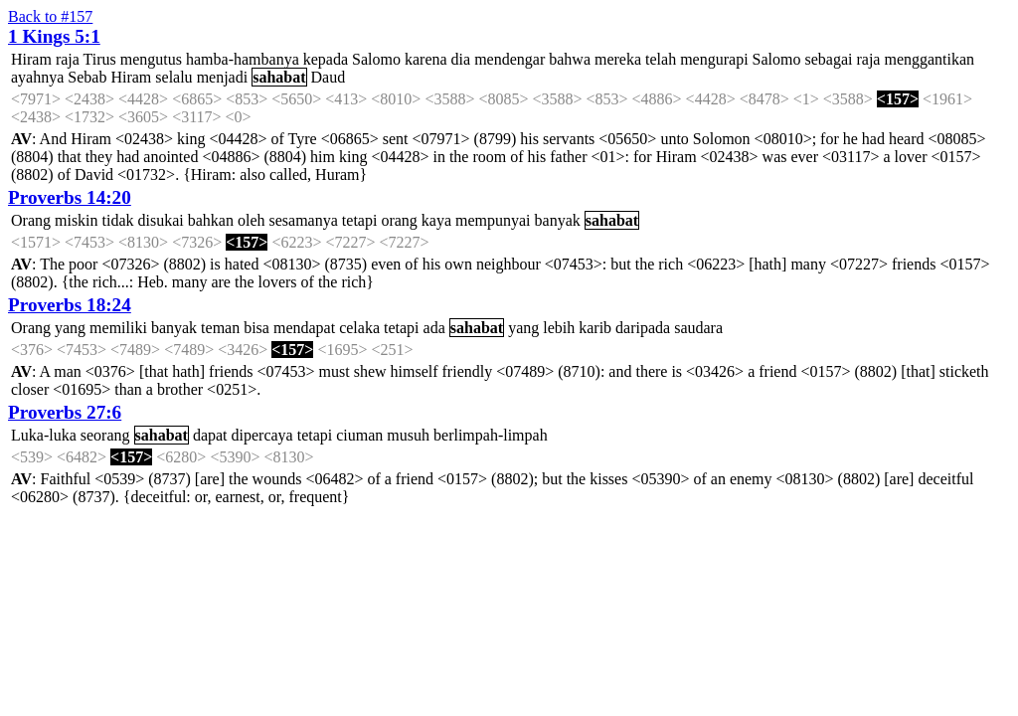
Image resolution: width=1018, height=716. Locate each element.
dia (461, 59)
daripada (642, 327)
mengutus (151, 59)
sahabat (279, 77)
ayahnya (37, 77)
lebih (559, 327)
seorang (105, 435)
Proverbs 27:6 (64, 412)
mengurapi (714, 59)
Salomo (376, 59)
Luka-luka (44, 435)
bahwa (570, 59)
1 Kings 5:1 (54, 36)
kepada (325, 59)
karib (595, 327)
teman (220, 327)
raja (68, 59)
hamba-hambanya (242, 59)
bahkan (211, 220)
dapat (210, 435)
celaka (359, 327)
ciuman (359, 435)
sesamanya (303, 220)
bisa (256, 327)
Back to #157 (50, 16)
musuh (408, 435)
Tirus (100, 59)
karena (426, 59)
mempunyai (493, 220)
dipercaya (262, 435)
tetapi (360, 220)
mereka (617, 59)
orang (399, 220)
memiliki (118, 327)
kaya (436, 220)
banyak (558, 220)
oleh (251, 220)
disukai (161, 220)
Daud (328, 77)
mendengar (509, 59)
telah (660, 59)
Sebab (87, 77)
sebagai (828, 59)
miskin (76, 220)
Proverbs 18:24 (69, 304)
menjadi (223, 77)
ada (434, 327)
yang (70, 327)
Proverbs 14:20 (69, 197)
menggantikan (929, 59)
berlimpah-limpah (490, 435)
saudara (698, 327)
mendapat (304, 327)
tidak (118, 220)
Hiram (31, 59)
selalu (173, 77)
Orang (31, 220)
